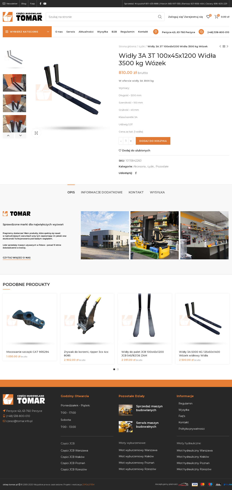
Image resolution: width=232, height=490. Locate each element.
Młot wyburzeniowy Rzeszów (137, 469)
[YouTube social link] (44, 3)
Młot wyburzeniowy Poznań (136, 462)
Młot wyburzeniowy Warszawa (138, 450)
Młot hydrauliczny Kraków (193, 456)
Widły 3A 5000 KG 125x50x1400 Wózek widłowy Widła (199, 353)
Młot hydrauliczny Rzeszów (194, 469)
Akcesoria (139, 166)
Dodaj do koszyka (153, 140)
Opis (71, 192)
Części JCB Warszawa (74, 450)
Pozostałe (162, 166)
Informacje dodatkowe (102, 192)
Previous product (220, 46)
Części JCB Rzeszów (74, 469)
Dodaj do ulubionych (136, 150)
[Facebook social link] (40, 3)
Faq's (182, 416)
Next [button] (20, 135)
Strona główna (127, 46)
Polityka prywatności (192, 428)
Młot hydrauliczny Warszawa (195, 450)
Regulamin (185, 403)
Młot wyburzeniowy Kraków (136, 456)
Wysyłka (157, 192)
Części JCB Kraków (72, 457)
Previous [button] (8, 135)
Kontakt (136, 192)
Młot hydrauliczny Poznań (193, 463)
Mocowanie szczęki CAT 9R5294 (27, 352)
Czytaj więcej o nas (17, 257)
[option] (14, 58)
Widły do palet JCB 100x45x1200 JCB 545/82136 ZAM (142, 353)
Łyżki (142, 46)
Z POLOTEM (88, 484)
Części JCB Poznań (73, 463)
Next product (227, 46)
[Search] (105, 17)
